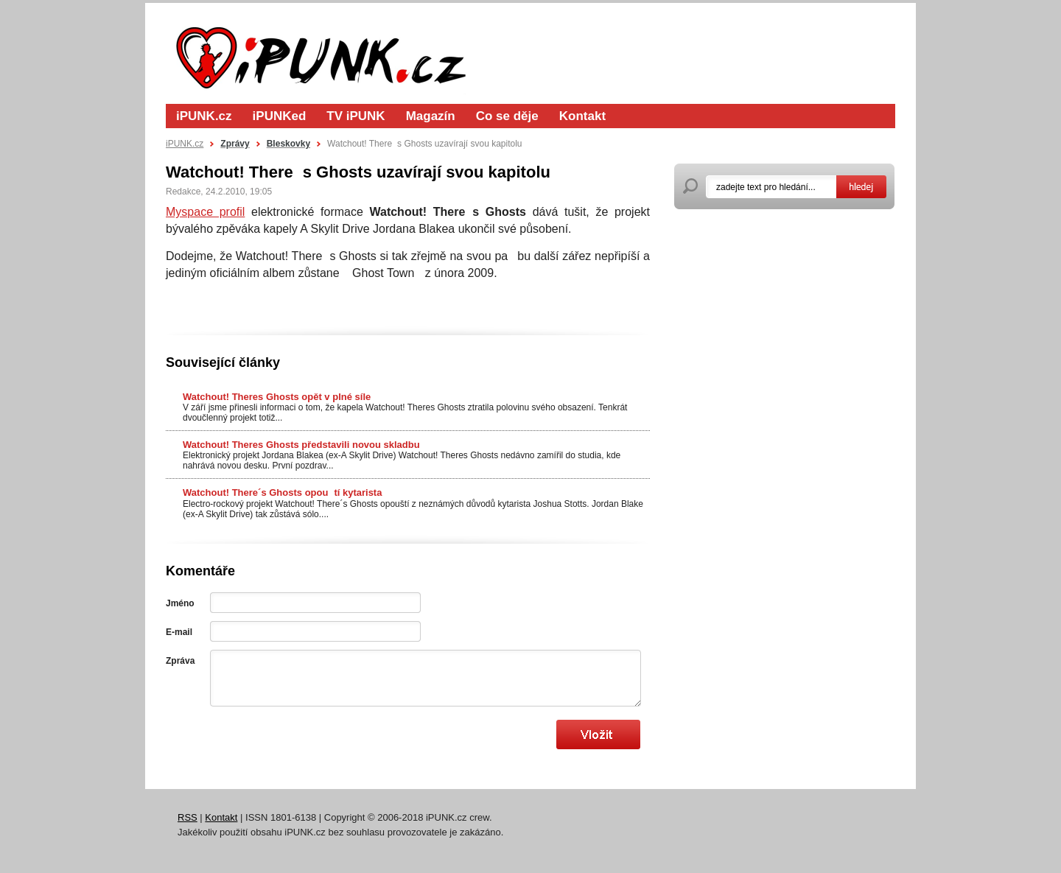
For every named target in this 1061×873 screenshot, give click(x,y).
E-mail (179, 632)
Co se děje (507, 116)
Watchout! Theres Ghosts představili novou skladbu (301, 444)
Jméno (180, 603)
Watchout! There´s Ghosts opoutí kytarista (282, 492)
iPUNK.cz (204, 116)
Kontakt (582, 116)
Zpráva (180, 661)
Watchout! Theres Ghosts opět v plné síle (277, 396)
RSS (187, 817)
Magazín (430, 116)
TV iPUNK (355, 116)
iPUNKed (280, 116)
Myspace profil (205, 212)
